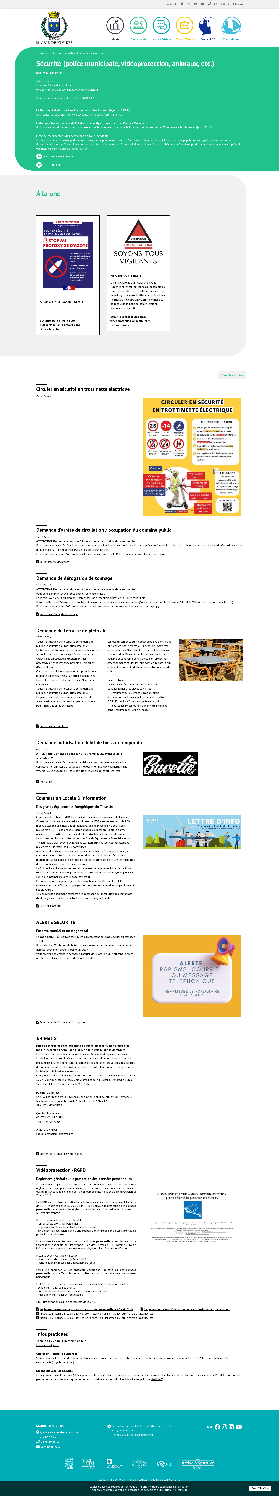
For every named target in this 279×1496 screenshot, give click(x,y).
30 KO (208, 127)
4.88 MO (117, 114)
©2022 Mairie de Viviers (112, 1479)
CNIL (93, 1301)
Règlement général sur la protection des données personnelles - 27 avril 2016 (86, 1309)
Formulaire (46, 781)
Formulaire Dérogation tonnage (59, 614)
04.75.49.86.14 (45, 89)
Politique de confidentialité (165, 1479)
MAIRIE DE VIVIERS (50, 1426)
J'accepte (260, 1488)
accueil (39, 53)
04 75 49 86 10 (220, 4)
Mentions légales (137, 1479)
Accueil (172, 4)
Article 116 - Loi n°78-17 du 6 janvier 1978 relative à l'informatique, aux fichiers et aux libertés (96, 1317)
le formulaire (164, 1358)
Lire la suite (51, 329)
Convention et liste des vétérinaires (61, 1153)
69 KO (83, 148)
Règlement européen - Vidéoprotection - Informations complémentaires (187, 1309)
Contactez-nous (51, 1447)
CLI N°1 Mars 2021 (51, 906)
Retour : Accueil (55, 165)
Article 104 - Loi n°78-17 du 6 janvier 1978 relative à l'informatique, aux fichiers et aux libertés (96, 1313)
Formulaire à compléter (54, 726)
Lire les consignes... (47, 1345)
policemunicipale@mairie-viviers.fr (77, 89)
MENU (238, 4)
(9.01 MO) (157, 1379)
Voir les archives (233, 375)
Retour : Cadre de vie (58, 156)
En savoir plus (179, 1490)
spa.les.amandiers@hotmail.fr (54, 1134)
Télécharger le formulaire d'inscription (62, 1022)
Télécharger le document (54, 561)
